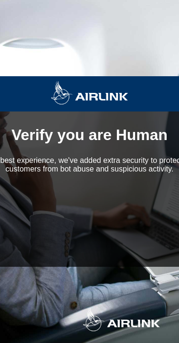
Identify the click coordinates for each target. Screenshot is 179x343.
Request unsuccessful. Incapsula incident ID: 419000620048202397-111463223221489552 (89, 171)
